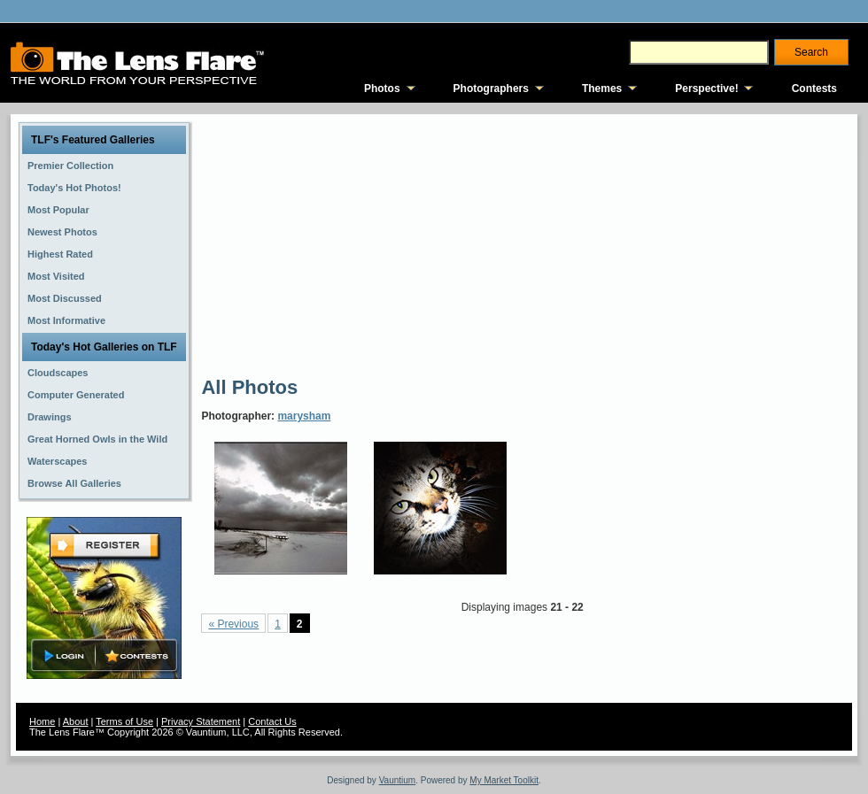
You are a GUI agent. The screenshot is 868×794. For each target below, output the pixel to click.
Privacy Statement (200, 721)
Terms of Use (124, 721)
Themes (602, 88)
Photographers (491, 88)
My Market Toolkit (504, 780)
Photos (382, 88)
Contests (814, 88)
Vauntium (397, 780)
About (76, 721)
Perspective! (706, 88)
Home (42, 721)
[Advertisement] (445, 243)
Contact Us (272, 721)
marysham (303, 416)
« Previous (233, 624)
